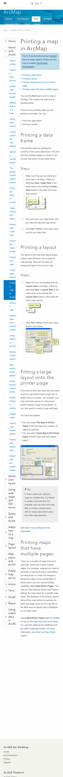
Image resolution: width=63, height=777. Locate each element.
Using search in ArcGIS (13, 340)
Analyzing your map (13, 260)
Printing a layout (30, 78)
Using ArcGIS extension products (13, 386)
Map (36, 19)
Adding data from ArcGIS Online (13, 322)
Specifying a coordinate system (13, 157)
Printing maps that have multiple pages (40, 89)
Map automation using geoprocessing (13, 370)
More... (38, 24)
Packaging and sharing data (13, 444)
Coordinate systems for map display (13, 139)
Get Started (22, 19)
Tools (27, 24)
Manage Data (12, 24)
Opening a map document (13, 75)
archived (53, 56)
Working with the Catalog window (13, 463)
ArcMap (12, 12)
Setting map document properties (13, 91)
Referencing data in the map (13, 229)
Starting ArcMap (13, 62)
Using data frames (13, 122)
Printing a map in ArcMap (13, 290)
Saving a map (13, 306)
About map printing (33, 528)
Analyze (48, 19)
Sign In (38, 3)
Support (7, 762)
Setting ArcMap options (13, 355)
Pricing (7, 759)
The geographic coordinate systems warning (13, 175)
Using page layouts (13, 273)
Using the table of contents (13, 195)
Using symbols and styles (13, 213)
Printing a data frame (32, 75)
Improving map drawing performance (13, 428)
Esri (53, 3)
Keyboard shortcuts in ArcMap (13, 402)
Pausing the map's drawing (13, 246)
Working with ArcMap (20, 30)
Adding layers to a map (13, 108)
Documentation (10, 755)
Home (9, 19)
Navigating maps (13, 416)
